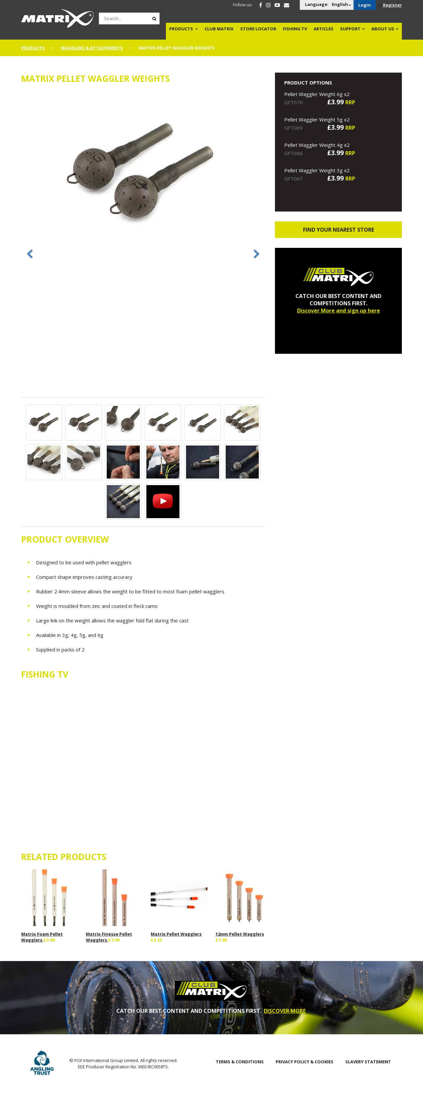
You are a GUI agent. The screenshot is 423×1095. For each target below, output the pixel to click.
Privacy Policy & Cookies (304, 1062)
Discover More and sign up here (338, 310)
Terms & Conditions (240, 1062)
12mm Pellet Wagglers (239, 934)
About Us (382, 29)
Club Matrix (219, 29)
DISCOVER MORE (285, 1010)
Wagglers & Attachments (92, 48)
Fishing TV (295, 29)
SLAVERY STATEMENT (368, 1062)
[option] (143, 173)
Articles (323, 29)
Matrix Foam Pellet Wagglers (42, 937)
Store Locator (258, 29)
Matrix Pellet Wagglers (176, 934)
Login (364, 5)
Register (392, 5)
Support (350, 29)
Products (181, 29)
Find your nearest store (338, 229)
